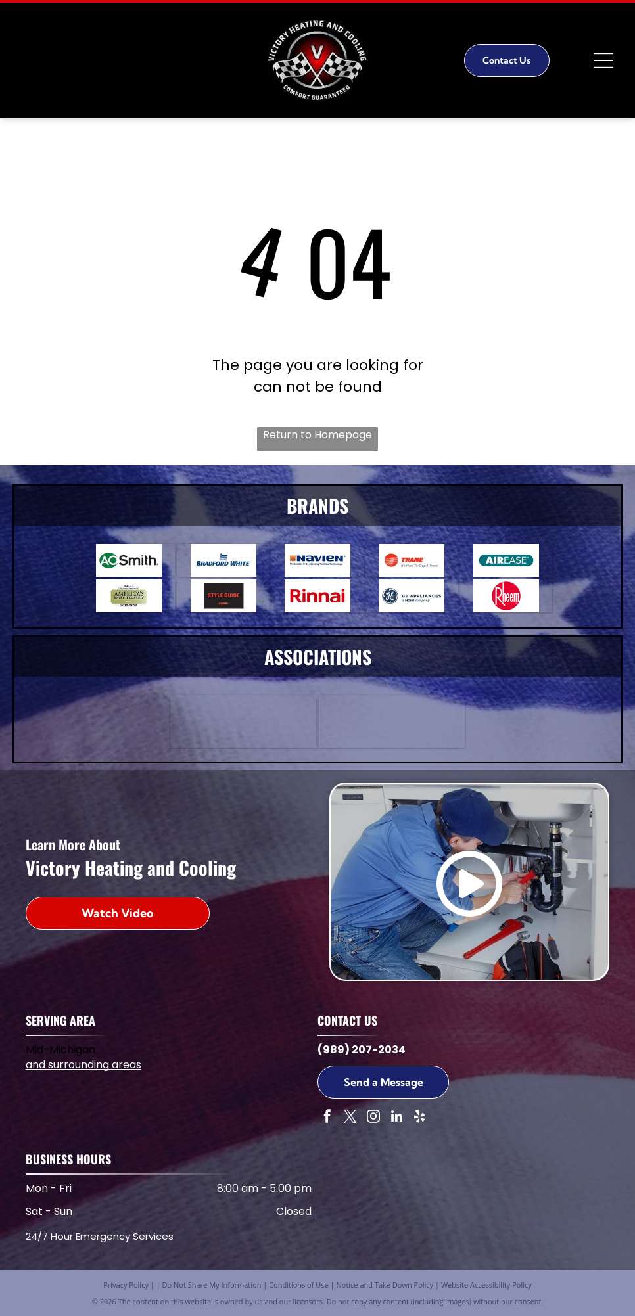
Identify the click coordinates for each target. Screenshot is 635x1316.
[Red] (223, 595)
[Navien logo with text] (317, 560)
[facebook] (327, 1117)
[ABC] (243, 721)
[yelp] (419, 1117)
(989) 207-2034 (362, 1049)
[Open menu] (603, 60)
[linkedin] (396, 1117)
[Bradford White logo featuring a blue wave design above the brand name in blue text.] (223, 560)
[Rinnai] (317, 595)
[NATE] (392, 721)
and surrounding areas (83, 1064)
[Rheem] (506, 595)
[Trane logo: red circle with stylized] (412, 560)
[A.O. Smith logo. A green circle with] (128, 560)
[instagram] (373, 1117)
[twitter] (350, 1117)
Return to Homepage (317, 434)
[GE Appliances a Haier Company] (412, 595)
